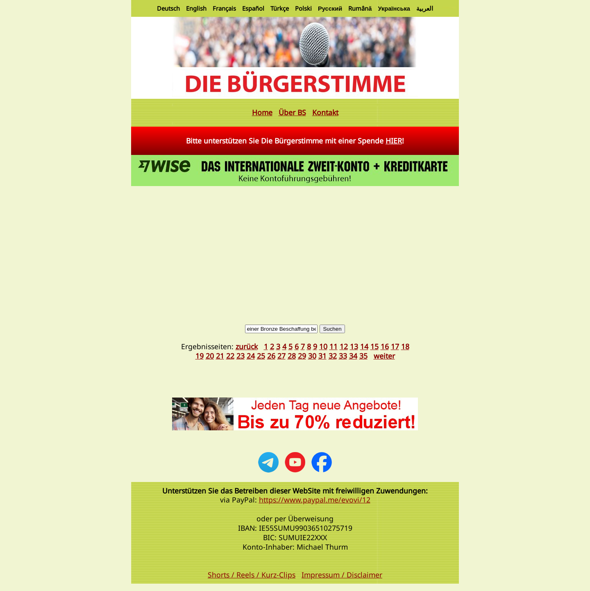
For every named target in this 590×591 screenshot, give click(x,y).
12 (344, 346)
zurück (247, 346)
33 (343, 356)
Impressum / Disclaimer (342, 575)
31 (322, 356)
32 (333, 356)
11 (333, 346)
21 (220, 356)
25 (261, 356)
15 (374, 346)
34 (353, 356)
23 (240, 356)
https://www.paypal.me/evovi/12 (314, 500)
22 (230, 356)
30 (312, 356)
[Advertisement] (295, 249)
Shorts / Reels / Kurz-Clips (251, 575)
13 (354, 346)
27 (281, 356)
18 (405, 346)
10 (323, 346)
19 (199, 356)
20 (210, 356)
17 (395, 346)
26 (271, 356)
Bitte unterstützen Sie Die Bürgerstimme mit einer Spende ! (295, 140)
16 (385, 346)
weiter (384, 356)
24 (251, 356)
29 (302, 356)
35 (363, 356)
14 (364, 346)
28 (292, 356)
